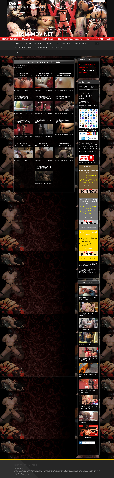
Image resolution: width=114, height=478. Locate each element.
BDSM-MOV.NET (34, 34)
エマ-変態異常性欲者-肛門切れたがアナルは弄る (43, 74)
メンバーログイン (57, 47)
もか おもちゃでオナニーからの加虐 (88, 314)
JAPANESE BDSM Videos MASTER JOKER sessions (28, 43)
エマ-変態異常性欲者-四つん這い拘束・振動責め (64, 74)
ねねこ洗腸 (82, 423)
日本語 (95, 1)
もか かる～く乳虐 (84, 344)
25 (91, 443)
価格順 (15, 67)
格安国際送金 (82, 272)
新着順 (20, 67)
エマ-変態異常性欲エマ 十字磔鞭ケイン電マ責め (23, 121)
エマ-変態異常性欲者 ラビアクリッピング (43, 168)
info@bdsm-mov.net (91, 148)
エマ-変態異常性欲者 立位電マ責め (64, 121)
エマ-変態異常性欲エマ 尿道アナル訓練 (64, 98)
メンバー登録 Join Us (43, 47)
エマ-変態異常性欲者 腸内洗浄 (43, 121)
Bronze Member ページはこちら (44, 62)
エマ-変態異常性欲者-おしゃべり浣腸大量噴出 (23, 98)
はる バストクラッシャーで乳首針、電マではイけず (88, 298)
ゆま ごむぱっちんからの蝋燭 (88, 375)
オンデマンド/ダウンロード (64, 43)
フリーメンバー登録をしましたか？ (90, 176)
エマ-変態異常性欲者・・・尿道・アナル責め (23, 144)
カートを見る (31, 47)
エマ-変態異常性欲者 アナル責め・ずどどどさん (64, 144)
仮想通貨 (81, 271)
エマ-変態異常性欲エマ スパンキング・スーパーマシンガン (43, 98)
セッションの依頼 (20, 47)
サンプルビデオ (49, 43)
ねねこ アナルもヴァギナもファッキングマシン (88, 407)
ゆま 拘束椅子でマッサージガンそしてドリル (88, 359)
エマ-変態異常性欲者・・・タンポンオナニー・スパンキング (43, 145)
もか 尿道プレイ (84, 330)
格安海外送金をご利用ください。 (88, 151)
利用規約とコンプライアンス (82, 43)
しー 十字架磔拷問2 (85, 437)
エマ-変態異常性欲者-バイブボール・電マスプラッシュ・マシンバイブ (23, 75)
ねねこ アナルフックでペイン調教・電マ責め (88, 391)
